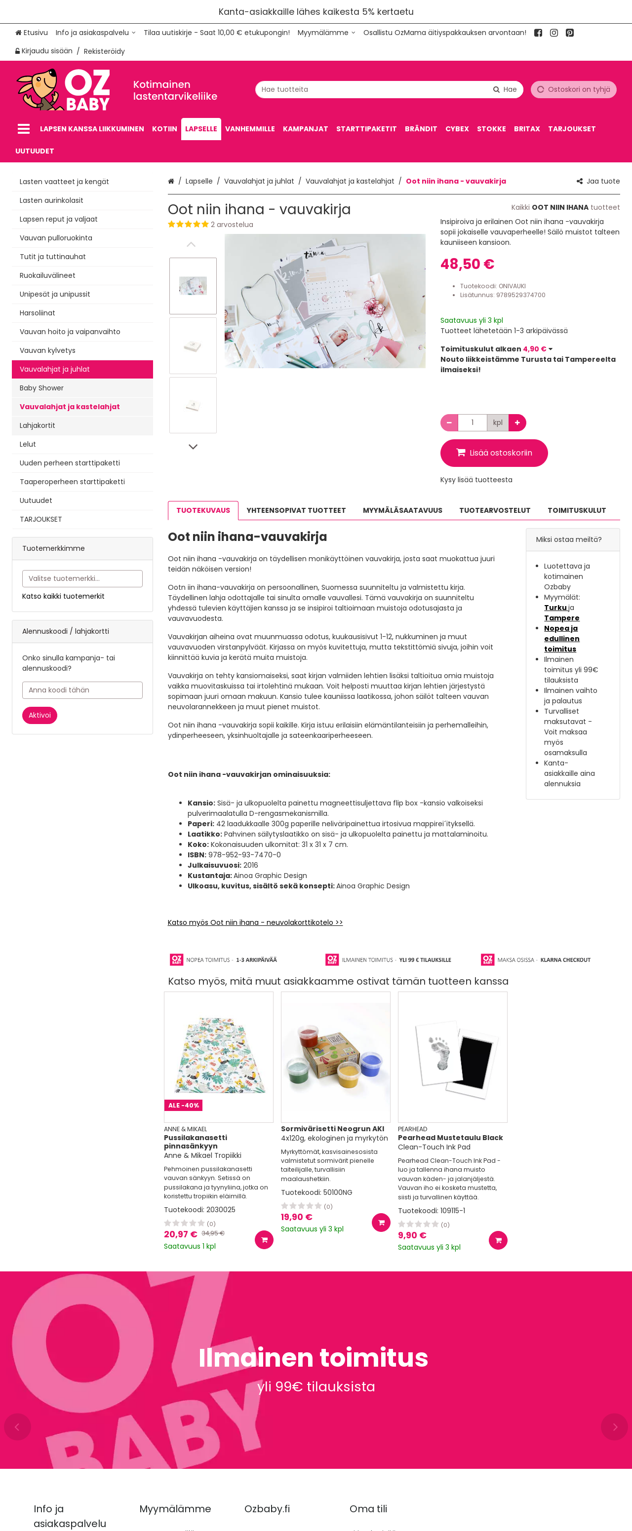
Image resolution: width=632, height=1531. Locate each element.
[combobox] (389, 89)
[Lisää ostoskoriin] (264, 1239)
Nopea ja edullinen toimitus (562, 638)
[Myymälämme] (326, 33)
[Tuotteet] (23, 129)
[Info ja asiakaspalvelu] (96, 33)
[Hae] (505, 89)
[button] (297, 225)
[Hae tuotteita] (389, 89)
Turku (556, 607)
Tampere (562, 618)
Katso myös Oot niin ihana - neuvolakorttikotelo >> (255, 922)
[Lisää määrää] (517, 422)
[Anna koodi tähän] (82, 690)
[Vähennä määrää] (449, 422)
